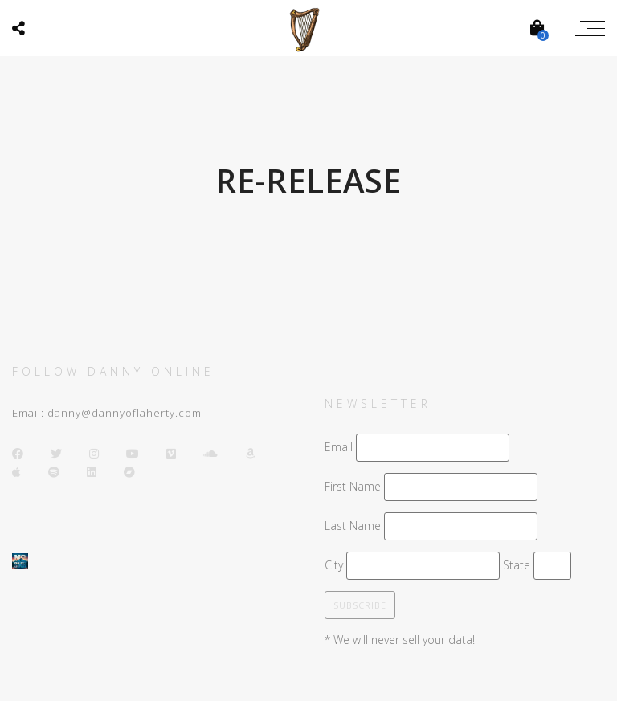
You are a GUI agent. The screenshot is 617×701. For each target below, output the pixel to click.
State (516, 565)
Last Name (353, 525)
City (334, 565)
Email (339, 446)
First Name (353, 486)
